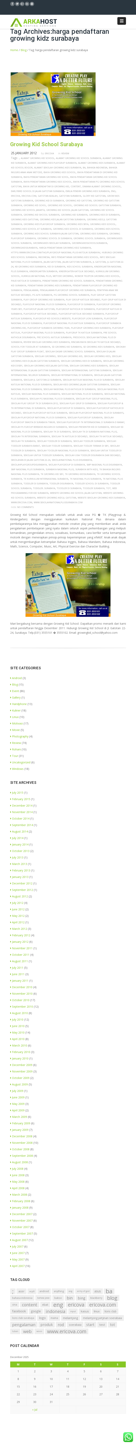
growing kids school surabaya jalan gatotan (51, 233)
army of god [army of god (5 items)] (83, 1291)
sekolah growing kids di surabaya (81, 360)
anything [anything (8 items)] (59, 1291)
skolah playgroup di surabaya (66, 464)
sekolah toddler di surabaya (54, 441)
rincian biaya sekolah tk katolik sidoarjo (95, 342)
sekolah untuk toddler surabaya (43, 455)
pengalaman (31, 290)
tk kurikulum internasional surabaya (46, 478)
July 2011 (16, 967)
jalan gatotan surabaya (76, 261)
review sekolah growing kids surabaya (47, 342)
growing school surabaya (89, 238)
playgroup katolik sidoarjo (40, 313)
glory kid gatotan (94, 195)
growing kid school (60, 205)
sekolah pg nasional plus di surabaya (51, 398)
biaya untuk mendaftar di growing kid (46, 186)
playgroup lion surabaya (87, 318)
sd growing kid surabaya (67, 346)
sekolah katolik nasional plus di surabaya (88, 379)
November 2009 (21, 1071)
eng (113, 191)
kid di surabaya (56, 266)
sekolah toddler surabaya (89, 441)
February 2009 (20, 1123)
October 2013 (19, 851)
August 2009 (19, 1084)
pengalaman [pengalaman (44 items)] (24, 1324)
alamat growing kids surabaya (96, 162)
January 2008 (19, 1207)
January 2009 (19, 1130)
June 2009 (17, 1097)
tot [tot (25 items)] (112, 1324)
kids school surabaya (80, 266)
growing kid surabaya (74, 214)
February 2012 (20, 935)
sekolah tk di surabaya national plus (94, 431)
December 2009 (21, 1065)
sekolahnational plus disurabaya (72, 459)
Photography (19, 736)
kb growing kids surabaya (30, 266)
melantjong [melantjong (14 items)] (70, 1318)
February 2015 (20, 799)
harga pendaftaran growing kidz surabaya (65, 247)
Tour (14, 756)
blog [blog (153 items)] (112, 1298)
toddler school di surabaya (92, 483)
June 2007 (17, 1253)
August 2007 (19, 1240)
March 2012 (18, 929)
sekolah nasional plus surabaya (41, 393)
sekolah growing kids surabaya (89, 365)
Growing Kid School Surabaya (46, 144)
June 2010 (17, 1026)
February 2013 (20, 870)
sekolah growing (45, 356)
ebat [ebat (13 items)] (45, 1304)
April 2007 (17, 1266)
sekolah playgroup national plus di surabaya (38, 417)
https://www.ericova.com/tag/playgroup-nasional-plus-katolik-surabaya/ (55, 252)
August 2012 (19, 896)
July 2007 (16, 1246)
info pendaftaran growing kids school (74, 257)
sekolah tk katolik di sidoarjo (69, 436)
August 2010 (19, 1013)
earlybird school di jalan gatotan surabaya (37, 191)
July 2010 (16, 1019)
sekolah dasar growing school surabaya (70, 351)
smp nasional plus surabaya (27, 469)
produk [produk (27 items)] (46, 1324)
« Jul (34, 1409)
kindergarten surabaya (43, 271)
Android (16, 678)
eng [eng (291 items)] (58, 1304)
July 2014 (16, 838)
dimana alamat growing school (101, 186)
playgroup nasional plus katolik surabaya (69, 323)
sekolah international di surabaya (71, 375)
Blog (23, 50)
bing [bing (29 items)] (81, 1297)
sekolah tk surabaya (23, 441)
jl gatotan (99, 261)
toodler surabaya (94, 488)
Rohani (15, 749)
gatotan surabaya (70, 195)
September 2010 (21, 1006)
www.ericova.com (21, 502)
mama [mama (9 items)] (54, 1318)
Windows (17, 769)
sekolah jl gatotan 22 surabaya (42, 379)
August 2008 (19, 1162)
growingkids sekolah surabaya (51, 242)
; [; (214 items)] (13, 1291)
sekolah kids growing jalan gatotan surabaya (81, 384)
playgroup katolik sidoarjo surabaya (81, 313)
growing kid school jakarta (28, 209)
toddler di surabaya (36, 483)
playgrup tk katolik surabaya (84, 332)
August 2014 (19, 831)
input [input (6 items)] (73, 1311)
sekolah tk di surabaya (57, 431)
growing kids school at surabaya (31, 228)
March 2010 (18, 1045)
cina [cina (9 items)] (14, 1304)
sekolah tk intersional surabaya (30, 436)
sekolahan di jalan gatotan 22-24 (30, 459)
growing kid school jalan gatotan (67, 209)
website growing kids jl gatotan (56, 497)
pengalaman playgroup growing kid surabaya (67, 290)
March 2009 (18, 1117)
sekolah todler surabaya (57, 445)
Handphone (18, 704)
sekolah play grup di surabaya (77, 403)
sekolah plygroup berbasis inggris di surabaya (39, 426)
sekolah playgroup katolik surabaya (45, 412)
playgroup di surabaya (81, 304)
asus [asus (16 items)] (97, 1291)
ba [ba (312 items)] (109, 1291)
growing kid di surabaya (49, 200)
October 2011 (19, 955)
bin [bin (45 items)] (70, 1298)
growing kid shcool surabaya (41, 214)
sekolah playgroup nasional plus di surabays (96, 412)
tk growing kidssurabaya (80, 474)
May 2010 (17, 1032)
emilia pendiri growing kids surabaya (88, 191)
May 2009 (17, 1104)
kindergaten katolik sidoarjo (76, 271)
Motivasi (16, 723)
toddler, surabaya (44, 488)
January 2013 (19, 877)
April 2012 (17, 922)
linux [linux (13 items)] (97, 1311)
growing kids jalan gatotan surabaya (62, 219)
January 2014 (19, 844)
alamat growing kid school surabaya (78, 158)
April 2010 (17, 1039)
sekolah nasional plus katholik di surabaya (69, 389)
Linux (14, 717)
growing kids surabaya (94, 233)
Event (14, 691)
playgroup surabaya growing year (48, 327)
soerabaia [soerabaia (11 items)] (75, 1325)
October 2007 (19, 1227)
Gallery (15, 697)
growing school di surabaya (54, 238)
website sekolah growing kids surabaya (101, 497)
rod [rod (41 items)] (61, 1324)
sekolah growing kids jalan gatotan (46, 365)
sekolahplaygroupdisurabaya (29, 464)
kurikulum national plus (36, 275)
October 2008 (19, 1149)
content (76, 186)
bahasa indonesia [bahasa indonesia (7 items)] (22, 1298)
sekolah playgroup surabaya (85, 417)
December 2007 (21, 1214)
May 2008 (17, 1181)
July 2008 (16, 1169)
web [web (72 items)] (27, 1331)
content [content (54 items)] (29, 1304)
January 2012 (19, 942)
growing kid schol (35, 205)
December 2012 (21, 883)
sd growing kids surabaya (98, 346)
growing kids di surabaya (104, 214)
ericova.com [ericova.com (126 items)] (102, 1304)
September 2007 (21, 1233)
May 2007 (17, 1259)
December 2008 (21, 1136)
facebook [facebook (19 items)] (19, 1311)
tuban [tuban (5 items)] (15, 1331)
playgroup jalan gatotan (39, 309)
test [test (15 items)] (102, 1325)
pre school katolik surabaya (54, 337)
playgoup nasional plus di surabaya (44, 304)
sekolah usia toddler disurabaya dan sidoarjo (92, 455)
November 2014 (21, 812)
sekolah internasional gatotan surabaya (86, 370)
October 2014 (19, 818)
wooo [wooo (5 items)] (39, 1331)
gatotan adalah (48, 195)
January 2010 (19, 1058)
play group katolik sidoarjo (83, 299)
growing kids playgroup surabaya (44, 224)
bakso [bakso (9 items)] (58, 1298)
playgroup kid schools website (51, 318)
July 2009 (16, 1091)
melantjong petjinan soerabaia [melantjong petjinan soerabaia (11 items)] (102, 1318)
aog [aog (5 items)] (70, 1291)
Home (14, 50)
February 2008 (20, 1201)
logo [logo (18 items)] (42, 1318)
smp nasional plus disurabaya (104, 464)
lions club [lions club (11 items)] (110, 1311)
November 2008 (21, 1143)
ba (84, 167)
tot (108, 488)
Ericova (49, 153)
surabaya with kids (86, 469)
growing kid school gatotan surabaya (97, 205)
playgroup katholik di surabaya (75, 309)
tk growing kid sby (52, 474)
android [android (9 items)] (44, 1291)
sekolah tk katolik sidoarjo (105, 436)
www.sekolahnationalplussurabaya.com (58, 502)
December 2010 (21, 987)
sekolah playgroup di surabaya (66, 408)
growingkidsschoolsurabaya (89, 242)
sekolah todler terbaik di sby (91, 445)
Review (65, 153)
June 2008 (17, 1175)
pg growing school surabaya (71, 294)
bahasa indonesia (97, 167)
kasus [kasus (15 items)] (85, 1311)
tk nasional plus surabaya (85, 478)
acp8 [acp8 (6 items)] (32, 1291)
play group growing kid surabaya (44, 299)
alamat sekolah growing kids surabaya (57, 167)
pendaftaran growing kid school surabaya (68, 280)
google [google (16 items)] (36, 1311)
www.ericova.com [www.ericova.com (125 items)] (66, 1331)
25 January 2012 (24, 153)
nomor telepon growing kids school (97, 275)
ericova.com (29, 195)
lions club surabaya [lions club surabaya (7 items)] (23, 1318)
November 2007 (21, 1220)
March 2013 (18, 864)
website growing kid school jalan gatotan (76, 492)
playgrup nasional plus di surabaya (43, 332)
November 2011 (21, 948)
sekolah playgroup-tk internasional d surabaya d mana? (90, 422)
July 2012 (16, 903)
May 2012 (17, 916)
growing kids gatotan (24, 219)
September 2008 (21, 1156)
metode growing (63, 275)
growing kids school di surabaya (73, 228)
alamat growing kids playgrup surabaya (52, 162)
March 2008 (18, 1194)
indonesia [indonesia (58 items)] (55, 1311)
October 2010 (19, 1000)
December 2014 (21, 805)
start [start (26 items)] (90, 1324)
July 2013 (16, 857)
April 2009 (17, 1110)
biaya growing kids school (60, 172)
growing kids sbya (78, 224)
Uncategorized (20, 762)
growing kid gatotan (79, 200)
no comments (25, 507)
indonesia (44, 257)
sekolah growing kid (69, 356)
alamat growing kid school (37, 158)
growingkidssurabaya (24, 247)
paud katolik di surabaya (26, 280)
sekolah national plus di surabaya (82, 393)
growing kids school (103, 224)
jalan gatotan (52, 261)
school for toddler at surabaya (30, 346)
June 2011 (17, 974)
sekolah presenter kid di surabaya (88, 426)
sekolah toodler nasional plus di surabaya (63, 450)
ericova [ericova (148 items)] (76, 1304)
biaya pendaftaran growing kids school (48, 181)
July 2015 (16, 792)
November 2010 (21, 993)
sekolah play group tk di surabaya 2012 (34, 403)
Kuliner (15, 710)
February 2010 (20, 1052)
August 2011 (19, 961)
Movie (15, 730)
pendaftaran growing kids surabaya (49, 285)
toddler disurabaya (61, 483)
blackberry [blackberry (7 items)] (96, 1298)
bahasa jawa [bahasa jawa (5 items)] (43, 1297)
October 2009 (19, 1078)
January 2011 (19, 980)
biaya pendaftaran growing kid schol (46, 176)
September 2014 (21, 825)
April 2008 (17, 1188)
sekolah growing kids (97, 356)
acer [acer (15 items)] (21, 1291)
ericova (15, 195)
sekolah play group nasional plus (96, 398)
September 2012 (21, 890)
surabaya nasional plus (60, 469)
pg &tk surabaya (42, 294)
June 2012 (17, 909)
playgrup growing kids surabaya (91, 327)
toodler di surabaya (69, 488)
